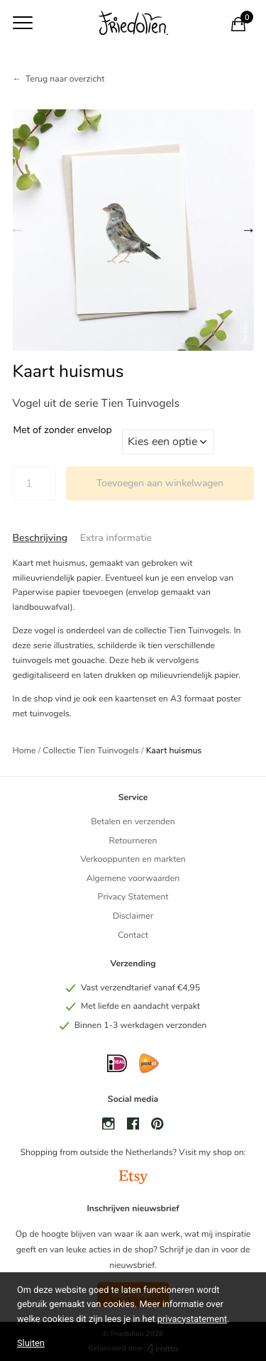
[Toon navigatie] (23, 22)
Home (24, 751)
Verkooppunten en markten (132, 859)
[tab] (40, 538)
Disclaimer (133, 916)
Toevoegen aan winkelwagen (159, 483)
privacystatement (192, 1319)
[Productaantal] (34, 483)
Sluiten (31, 1343)
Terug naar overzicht (65, 79)
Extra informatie (116, 538)
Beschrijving (40, 538)
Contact (133, 935)
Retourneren (133, 841)
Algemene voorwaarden (133, 879)
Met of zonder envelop (62, 430)
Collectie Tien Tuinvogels (91, 751)
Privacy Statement (133, 897)
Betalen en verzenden (132, 822)
